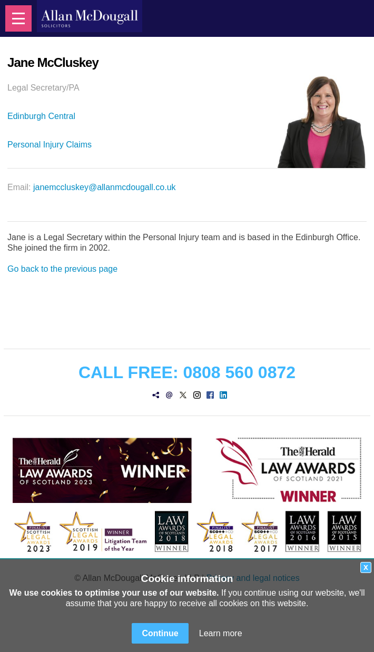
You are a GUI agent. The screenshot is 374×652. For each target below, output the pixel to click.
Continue (160, 633)
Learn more (220, 633)
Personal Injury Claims (49, 144)
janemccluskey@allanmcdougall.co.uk (104, 187)
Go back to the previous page (62, 268)
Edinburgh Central (41, 116)
